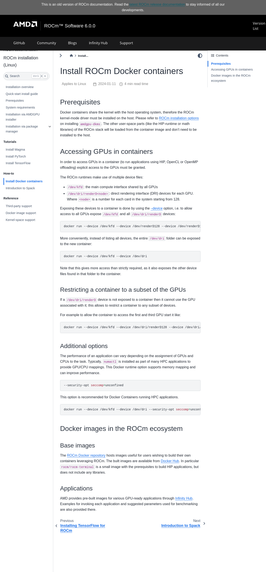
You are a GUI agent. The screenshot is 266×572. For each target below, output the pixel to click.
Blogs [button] (72, 43)
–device (157, 208)
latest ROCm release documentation (157, 4)
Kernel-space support (20, 220)
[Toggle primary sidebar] (61, 55)
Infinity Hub (183, 498)
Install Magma (15, 149)
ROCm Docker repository (86, 455)
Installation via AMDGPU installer (23, 117)
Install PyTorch (16, 156)
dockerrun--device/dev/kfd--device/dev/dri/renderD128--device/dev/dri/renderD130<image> (132, 327)
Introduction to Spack (20, 188)
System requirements (20, 107)
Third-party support (19, 206)
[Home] (71, 56)
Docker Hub (170, 461)
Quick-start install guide (22, 94)
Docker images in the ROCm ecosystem (230, 78)
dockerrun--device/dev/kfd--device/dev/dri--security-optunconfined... (132, 409)
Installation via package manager (22, 129)
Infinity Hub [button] (98, 43)
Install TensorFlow (18, 163)
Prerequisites (15, 100)
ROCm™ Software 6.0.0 (69, 25)
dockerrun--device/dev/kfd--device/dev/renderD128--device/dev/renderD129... (132, 226)
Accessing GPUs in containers (232, 69)
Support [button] (126, 43)
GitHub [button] (19, 43)
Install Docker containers (24, 181)
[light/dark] (200, 55)
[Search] (26, 76)
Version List (259, 26)
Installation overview (20, 87)
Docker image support (21, 213)
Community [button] (46, 43)
